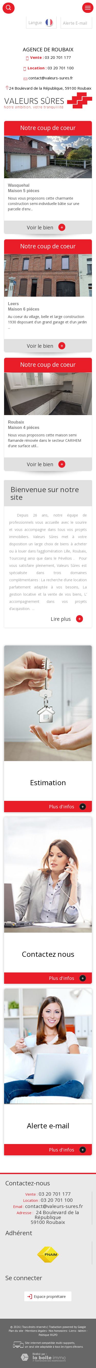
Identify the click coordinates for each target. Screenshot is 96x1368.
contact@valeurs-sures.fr (50, 77)
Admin (82, 1331)
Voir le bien (46, 227)
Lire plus (67, 618)
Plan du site (16, 1331)
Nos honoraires (58, 1331)
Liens (72, 1331)
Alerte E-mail (75, 23)
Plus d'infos (67, 806)
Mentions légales (36, 1331)
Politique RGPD (48, 1335)
